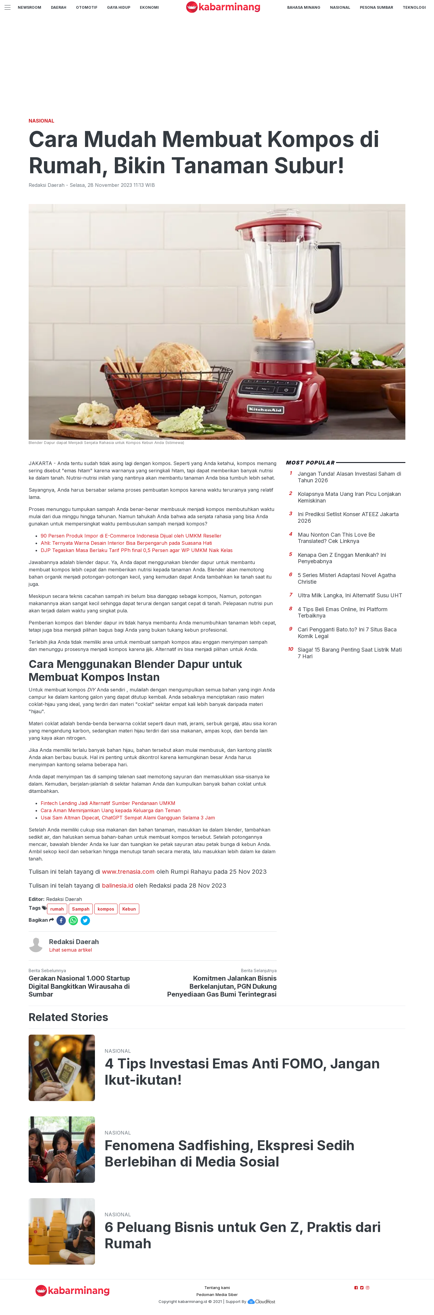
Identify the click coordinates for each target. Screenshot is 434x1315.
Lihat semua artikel (70, 950)
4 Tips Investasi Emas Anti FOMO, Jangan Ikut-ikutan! (242, 1071)
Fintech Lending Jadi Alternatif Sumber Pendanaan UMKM (108, 803)
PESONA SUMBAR (376, 7)
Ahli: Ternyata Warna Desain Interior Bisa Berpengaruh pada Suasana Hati (126, 543)
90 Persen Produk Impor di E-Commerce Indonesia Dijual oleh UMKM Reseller (131, 536)
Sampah (81, 908)
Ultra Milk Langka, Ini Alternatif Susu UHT (350, 595)
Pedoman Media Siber (217, 1294)
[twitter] (85, 920)
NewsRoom (29, 7)
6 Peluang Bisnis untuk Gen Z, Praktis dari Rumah (243, 1235)
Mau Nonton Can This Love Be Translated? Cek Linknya (336, 537)
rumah (57, 908)
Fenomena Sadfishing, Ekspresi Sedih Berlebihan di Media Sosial (230, 1153)
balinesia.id (117, 885)
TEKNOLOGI (414, 7)
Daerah (58, 7)
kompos (106, 908)
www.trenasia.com (128, 871)
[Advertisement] (217, 71)
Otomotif (86, 7)
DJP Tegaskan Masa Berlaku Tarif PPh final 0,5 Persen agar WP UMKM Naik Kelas (137, 550)
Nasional (340, 7)
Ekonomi (149, 7)
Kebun (129, 908)
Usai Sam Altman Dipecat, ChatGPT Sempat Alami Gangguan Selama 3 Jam (128, 818)
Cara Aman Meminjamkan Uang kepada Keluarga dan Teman (111, 810)
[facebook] (61, 920)
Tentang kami (217, 1287)
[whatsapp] (73, 920)
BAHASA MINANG (303, 7)
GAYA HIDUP (118, 7)
